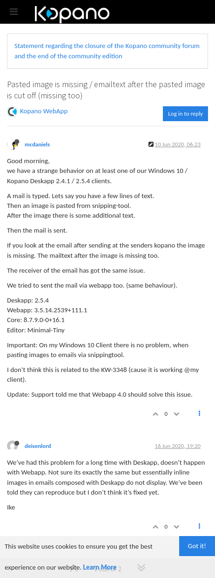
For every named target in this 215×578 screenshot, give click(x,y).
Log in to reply (185, 113)
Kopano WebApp (43, 111)
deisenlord (38, 445)
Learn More (100, 567)
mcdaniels (37, 144)
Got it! (197, 546)
